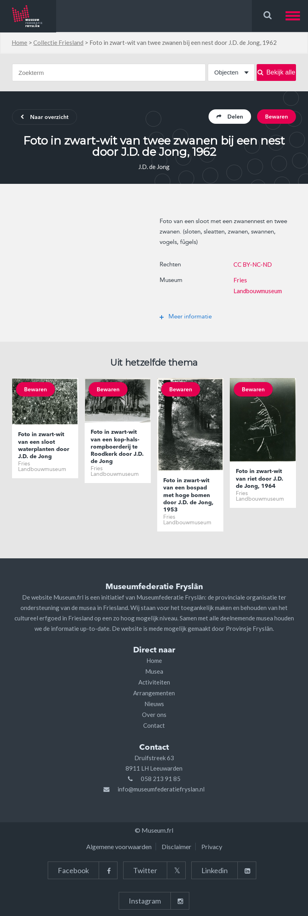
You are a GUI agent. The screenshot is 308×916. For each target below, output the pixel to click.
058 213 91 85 (160, 778)
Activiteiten (154, 682)
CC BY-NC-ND (252, 264)
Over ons (154, 714)
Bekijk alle (276, 72)
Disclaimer (176, 846)
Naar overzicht (44, 117)
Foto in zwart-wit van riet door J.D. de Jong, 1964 (259, 479)
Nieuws (154, 703)
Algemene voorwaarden (119, 846)
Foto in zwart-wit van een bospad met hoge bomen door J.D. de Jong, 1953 (188, 495)
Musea (154, 671)
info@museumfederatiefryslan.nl (161, 789)
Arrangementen (154, 693)
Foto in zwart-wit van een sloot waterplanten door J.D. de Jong (43, 445)
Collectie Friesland (58, 42)
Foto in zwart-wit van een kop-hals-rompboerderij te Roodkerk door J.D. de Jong (117, 446)
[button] (297, 16)
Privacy (211, 846)
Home (19, 42)
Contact (154, 725)
